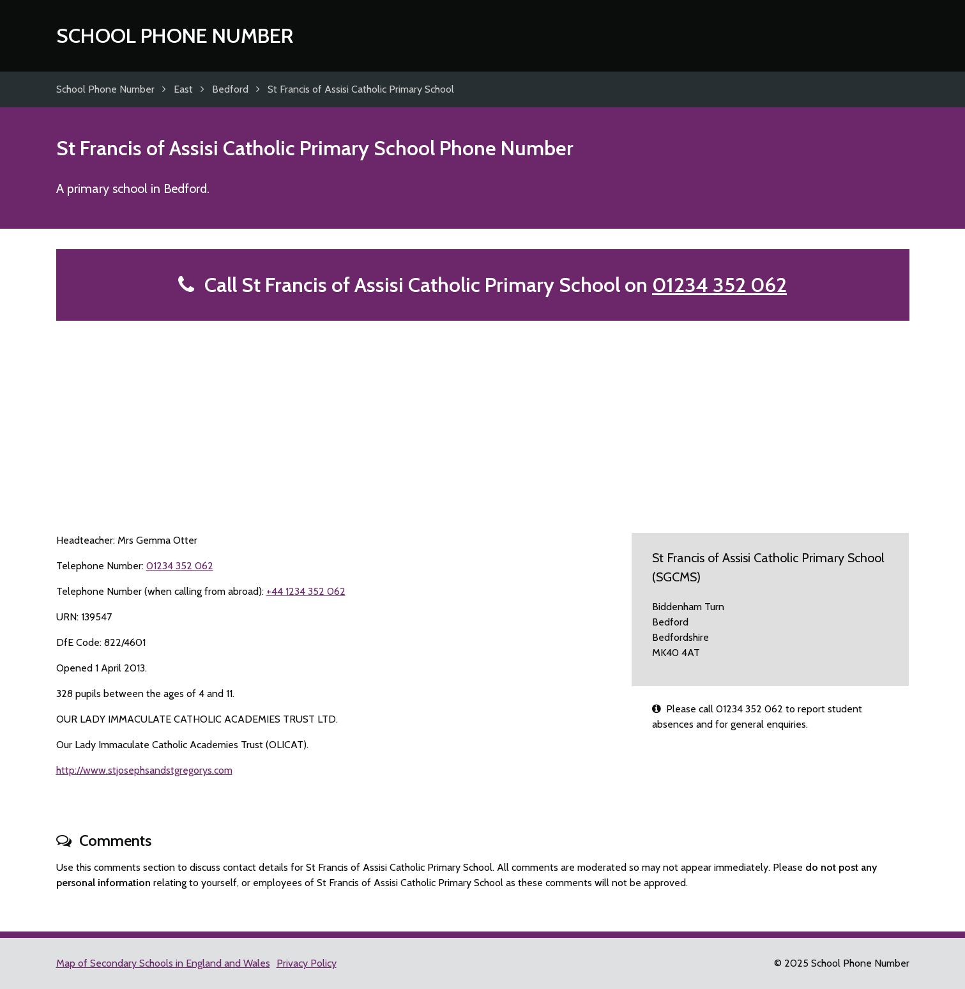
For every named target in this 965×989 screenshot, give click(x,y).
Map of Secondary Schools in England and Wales (163, 963)
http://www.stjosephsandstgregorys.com (144, 770)
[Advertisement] (483, 416)
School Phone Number (174, 35)
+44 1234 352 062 (306, 591)
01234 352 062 (719, 284)
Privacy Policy (307, 963)
